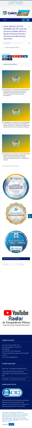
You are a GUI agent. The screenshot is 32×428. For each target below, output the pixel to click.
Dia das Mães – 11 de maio (8, 379)
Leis (29, 43)
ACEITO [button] (11, 424)
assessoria (13, 402)
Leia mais (15, 419)
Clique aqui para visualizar (12, 47)
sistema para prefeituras (22, 400)
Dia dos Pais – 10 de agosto (15, 3)
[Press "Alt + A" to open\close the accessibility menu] (30, 216)
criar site (12, 400)
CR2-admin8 (7, 43)
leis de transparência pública (9, 406)
